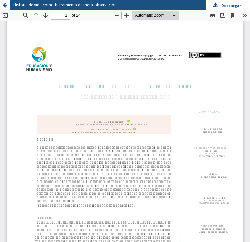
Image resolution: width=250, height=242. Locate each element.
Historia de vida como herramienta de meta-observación (65, 5)
